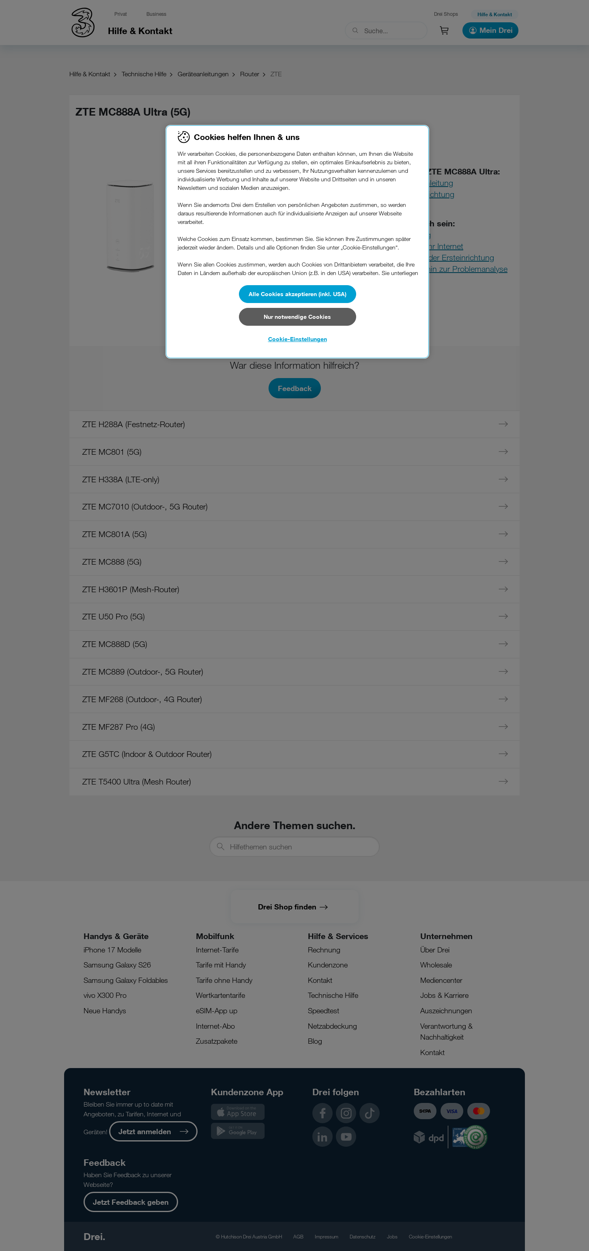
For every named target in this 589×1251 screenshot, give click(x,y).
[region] (297, 242)
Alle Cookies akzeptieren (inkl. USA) (297, 293)
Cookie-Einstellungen (297, 338)
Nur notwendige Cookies (297, 316)
